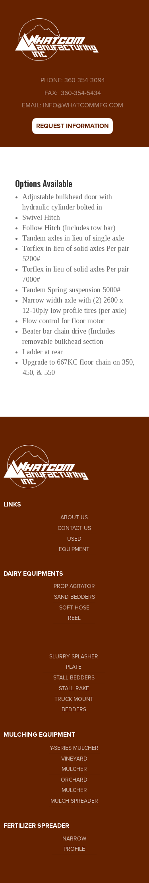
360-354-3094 (84, 80)
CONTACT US (74, 528)
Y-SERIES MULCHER (74, 748)
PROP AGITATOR (74, 586)
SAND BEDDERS (74, 597)
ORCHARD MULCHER (74, 785)
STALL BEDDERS (74, 677)
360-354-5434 (80, 93)
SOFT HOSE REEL (74, 612)
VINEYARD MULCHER (74, 763)
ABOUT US (74, 517)
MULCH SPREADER (74, 801)
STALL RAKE (74, 688)
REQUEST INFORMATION (72, 126)
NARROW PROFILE (74, 843)
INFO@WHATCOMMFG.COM (83, 105)
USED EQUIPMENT (74, 544)
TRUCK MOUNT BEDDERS (73, 704)
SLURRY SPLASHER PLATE (73, 661)
